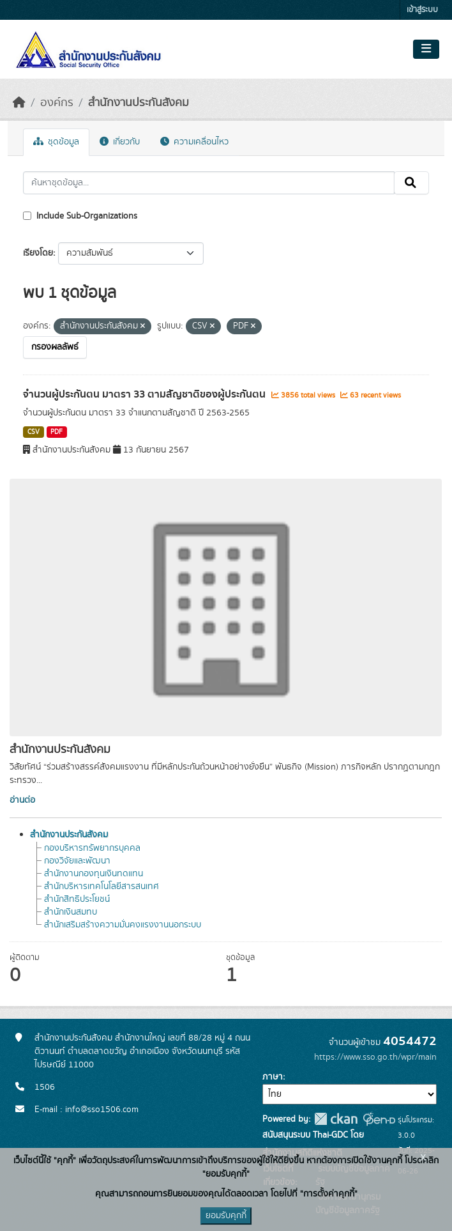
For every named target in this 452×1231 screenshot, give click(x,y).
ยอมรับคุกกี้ (226, 1215)
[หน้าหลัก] (19, 103)
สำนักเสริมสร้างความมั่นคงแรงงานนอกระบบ (122, 924)
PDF (56, 432)
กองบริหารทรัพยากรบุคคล (92, 848)
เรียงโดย (38, 253)
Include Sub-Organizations (80, 216)
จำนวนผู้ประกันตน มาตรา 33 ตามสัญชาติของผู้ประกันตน (145, 394)
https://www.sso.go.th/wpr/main (375, 1057)
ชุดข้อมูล (56, 141)
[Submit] (411, 182)
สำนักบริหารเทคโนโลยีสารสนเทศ (101, 886)
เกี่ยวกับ (120, 141)
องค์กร (56, 103)
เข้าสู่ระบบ (422, 10)
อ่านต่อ (22, 800)
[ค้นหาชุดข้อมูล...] (209, 182)
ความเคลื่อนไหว (194, 141)
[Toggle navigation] (426, 49)
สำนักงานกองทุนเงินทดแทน (93, 873)
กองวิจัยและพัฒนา (77, 861)
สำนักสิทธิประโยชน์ (77, 899)
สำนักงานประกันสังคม (138, 103)
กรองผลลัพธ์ (55, 347)
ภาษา (272, 1077)
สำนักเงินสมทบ (70, 912)
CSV (33, 432)
